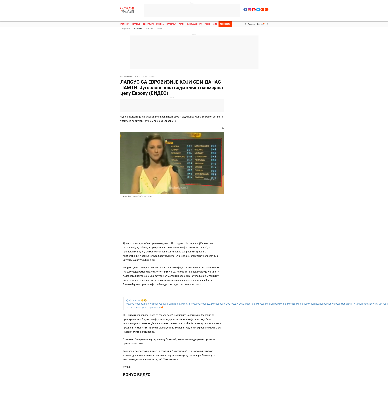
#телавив (241, 303)
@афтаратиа (133, 300)
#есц (233, 303)
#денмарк (341, 303)
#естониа (252, 303)
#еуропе (145, 303)
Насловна (124, 24)
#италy (376, 303)
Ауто (215, 24)
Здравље (136, 24)
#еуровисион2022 (202, 303)
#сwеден (311, 303)
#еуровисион (133, 303)
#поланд (301, 303)
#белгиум (352, 303)
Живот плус (148, 24)
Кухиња (160, 24)
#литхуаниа (281, 303)
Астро (182, 24)
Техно (207, 24)
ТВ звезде (138, 29)
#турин (384, 303)
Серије (159, 29)
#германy (187, 303)
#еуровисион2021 (221, 303)
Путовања (171, 24)
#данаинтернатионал (170, 303)
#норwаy (331, 303)
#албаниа (321, 303)
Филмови (149, 29)
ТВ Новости (225, 24)
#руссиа (261, 303)
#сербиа (292, 303)
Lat (262, 10)
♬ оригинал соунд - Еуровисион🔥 (145, 307)
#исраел (153, 303)
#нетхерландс (364, 303)
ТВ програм (125, 29)
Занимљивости (194, 24)
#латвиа (270, 303)
